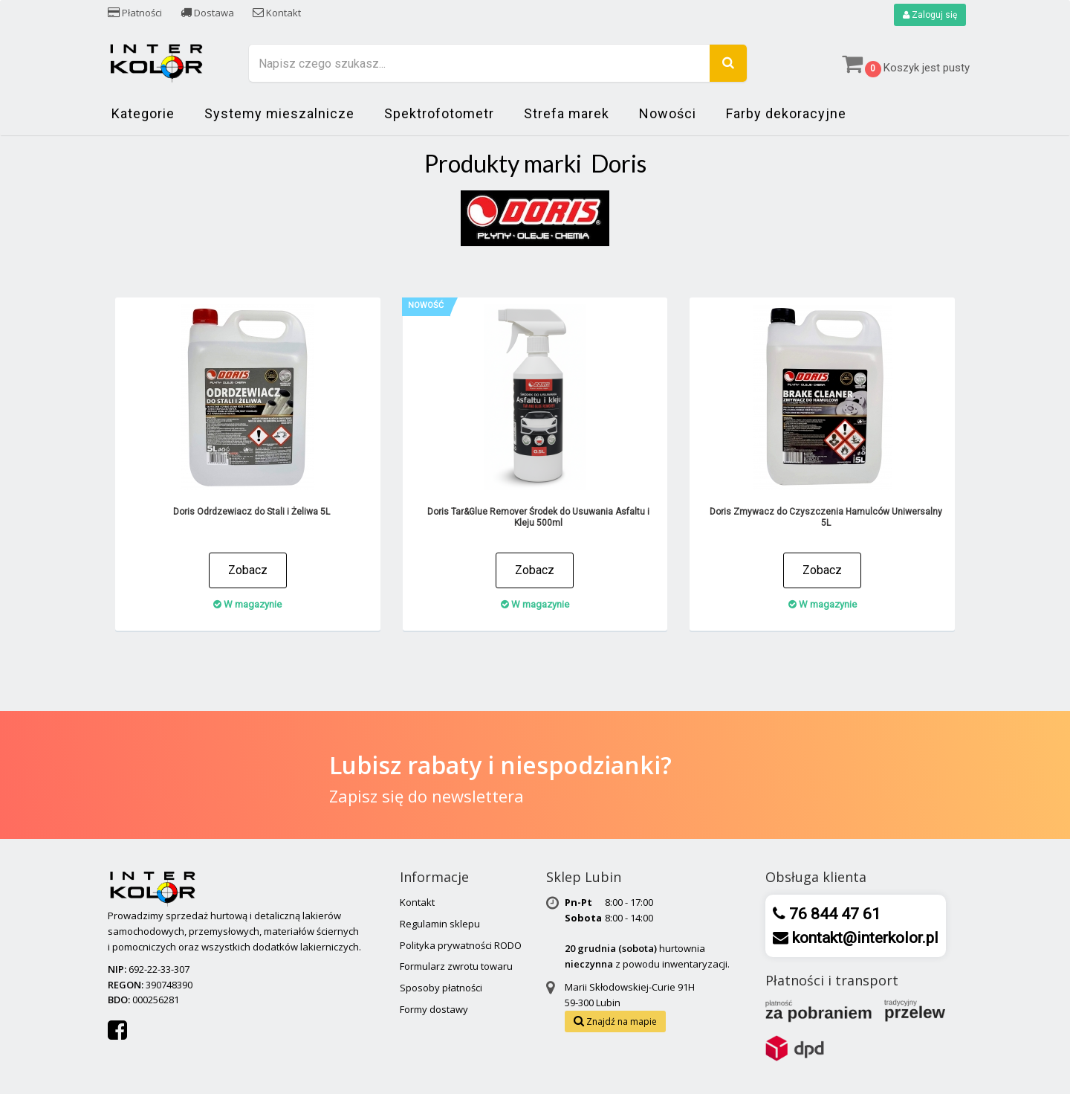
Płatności (135, 12)
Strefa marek (566, 113)
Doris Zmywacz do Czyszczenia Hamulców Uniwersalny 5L (826, 517)
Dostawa (207, 12)
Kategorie (143, 113)
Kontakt (277, 12)
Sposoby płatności (441, 987)
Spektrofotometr (439, 113)
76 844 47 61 (833, 914)
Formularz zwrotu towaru (456, 966)
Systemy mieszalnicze (279, 113)
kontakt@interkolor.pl (863, 938)
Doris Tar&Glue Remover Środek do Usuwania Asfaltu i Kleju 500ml (538, 517)
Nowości (667, 113)
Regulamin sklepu (440, 923)
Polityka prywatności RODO (461, 945)
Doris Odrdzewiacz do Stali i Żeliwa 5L (251, 511)
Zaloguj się (930, 15)
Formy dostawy (434, 1009)
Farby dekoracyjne (786, 113)
